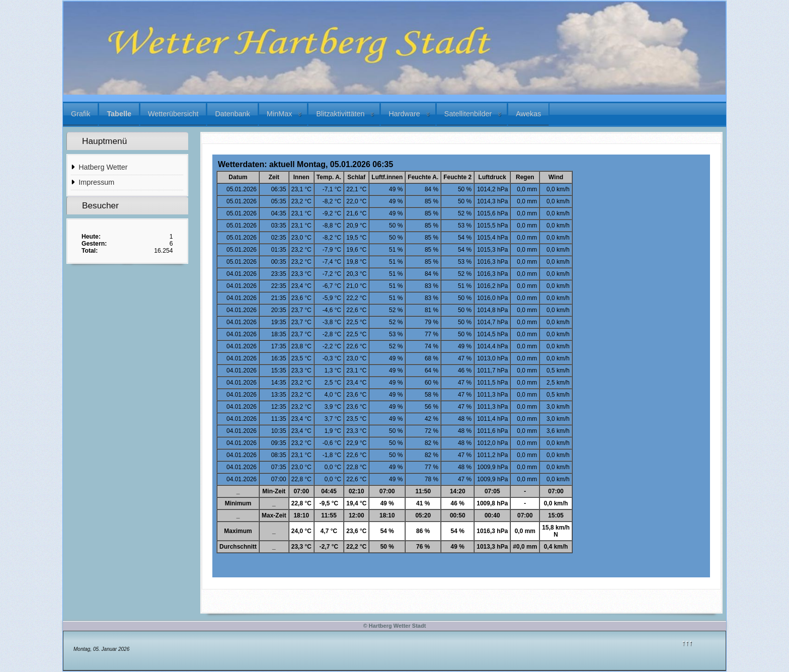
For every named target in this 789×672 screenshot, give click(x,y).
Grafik (80, 114)
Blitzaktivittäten (340, 114)
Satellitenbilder (468, 114)
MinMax (279, 114)
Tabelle (119, 114)
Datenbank (232, 114)
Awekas (528, 114)
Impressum (96, 182)
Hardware (404, 114)
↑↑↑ (687, 642)
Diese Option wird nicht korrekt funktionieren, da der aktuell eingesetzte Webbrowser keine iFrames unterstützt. (461, 366)
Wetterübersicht (173, 114)
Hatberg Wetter (102, 167)
